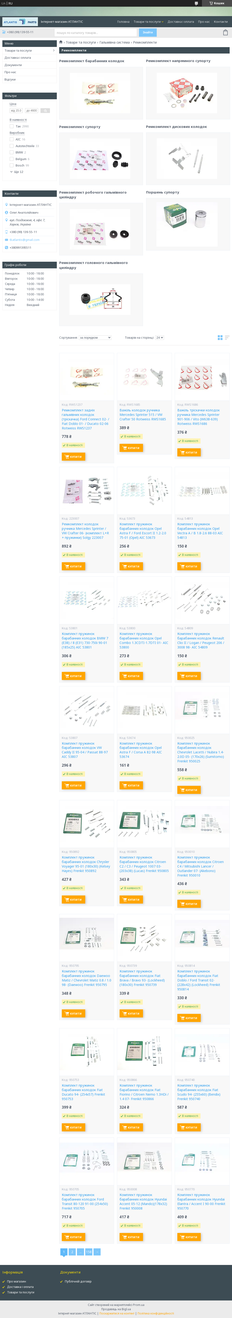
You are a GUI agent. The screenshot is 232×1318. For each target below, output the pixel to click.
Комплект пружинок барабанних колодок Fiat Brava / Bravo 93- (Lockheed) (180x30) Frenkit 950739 (142, 978)
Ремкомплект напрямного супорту (178, 106)
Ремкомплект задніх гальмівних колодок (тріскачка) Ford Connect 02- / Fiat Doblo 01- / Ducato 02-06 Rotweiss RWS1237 (85, 419)
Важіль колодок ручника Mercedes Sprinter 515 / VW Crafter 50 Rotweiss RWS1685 (143, 414)
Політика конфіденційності (156, 1313)
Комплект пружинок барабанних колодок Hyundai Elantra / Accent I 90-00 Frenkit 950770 (201, 1201)
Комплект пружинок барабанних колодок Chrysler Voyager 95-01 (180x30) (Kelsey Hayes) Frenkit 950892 (86, 864)
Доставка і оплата (181, 21)
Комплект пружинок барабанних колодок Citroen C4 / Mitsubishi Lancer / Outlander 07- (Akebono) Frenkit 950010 (200, 866)
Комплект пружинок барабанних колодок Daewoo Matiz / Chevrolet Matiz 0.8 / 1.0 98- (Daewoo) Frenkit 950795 (86, 978)
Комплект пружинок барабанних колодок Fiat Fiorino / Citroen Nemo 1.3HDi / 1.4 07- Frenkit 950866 (144, 1092)
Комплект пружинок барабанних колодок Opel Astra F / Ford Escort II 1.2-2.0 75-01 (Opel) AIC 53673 (143, 531)
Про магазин (16, 1281)
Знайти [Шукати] (148, 32)
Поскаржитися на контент (116, 1313)
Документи (13, 65)
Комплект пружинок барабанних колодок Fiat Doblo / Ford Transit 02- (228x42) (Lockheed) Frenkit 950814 (198, 980)
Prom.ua (138, 1305)
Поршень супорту (162, 238)
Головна (123, 21)
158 (89, 1252)
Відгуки (10, 79)
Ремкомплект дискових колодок (176, 172)
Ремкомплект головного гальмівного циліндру (93, 311)
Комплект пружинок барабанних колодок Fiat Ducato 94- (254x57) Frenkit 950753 (83, 1092)
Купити (76, 457)
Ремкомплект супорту (79, 173)
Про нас (204, 21)
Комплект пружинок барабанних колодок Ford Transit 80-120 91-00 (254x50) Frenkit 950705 (85, 1201)
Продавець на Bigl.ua (116, 1309)
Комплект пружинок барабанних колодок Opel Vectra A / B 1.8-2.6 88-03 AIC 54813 (200, 531)
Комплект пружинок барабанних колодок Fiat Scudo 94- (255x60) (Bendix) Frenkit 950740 (198, 1092)
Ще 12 (18, 172)
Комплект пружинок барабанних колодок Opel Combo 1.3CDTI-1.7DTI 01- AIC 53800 (144, 640)
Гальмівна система (114, 42)
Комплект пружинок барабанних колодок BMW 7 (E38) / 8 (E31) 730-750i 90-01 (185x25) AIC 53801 (85, 640)
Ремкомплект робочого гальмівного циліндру (93, 241)
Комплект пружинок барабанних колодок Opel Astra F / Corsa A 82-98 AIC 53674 (141, 750)
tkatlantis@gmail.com (25, 240)
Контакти (221, 21)
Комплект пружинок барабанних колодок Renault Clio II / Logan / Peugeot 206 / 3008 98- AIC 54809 (200, 640)
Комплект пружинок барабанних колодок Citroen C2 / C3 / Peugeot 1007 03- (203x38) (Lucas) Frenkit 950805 (144, 864)
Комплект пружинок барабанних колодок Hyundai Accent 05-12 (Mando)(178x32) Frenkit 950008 (143, 1201)
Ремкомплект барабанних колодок (91, 107)
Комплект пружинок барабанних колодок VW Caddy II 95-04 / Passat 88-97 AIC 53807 (85, 750)
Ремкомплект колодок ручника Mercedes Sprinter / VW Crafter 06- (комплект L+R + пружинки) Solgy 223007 (85, 531)
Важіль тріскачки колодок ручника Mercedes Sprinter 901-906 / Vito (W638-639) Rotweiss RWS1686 (198, 417)
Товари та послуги (147, 21)
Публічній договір (78, 1281)
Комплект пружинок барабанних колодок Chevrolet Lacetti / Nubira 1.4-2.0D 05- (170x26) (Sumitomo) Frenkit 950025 (200, 752)
